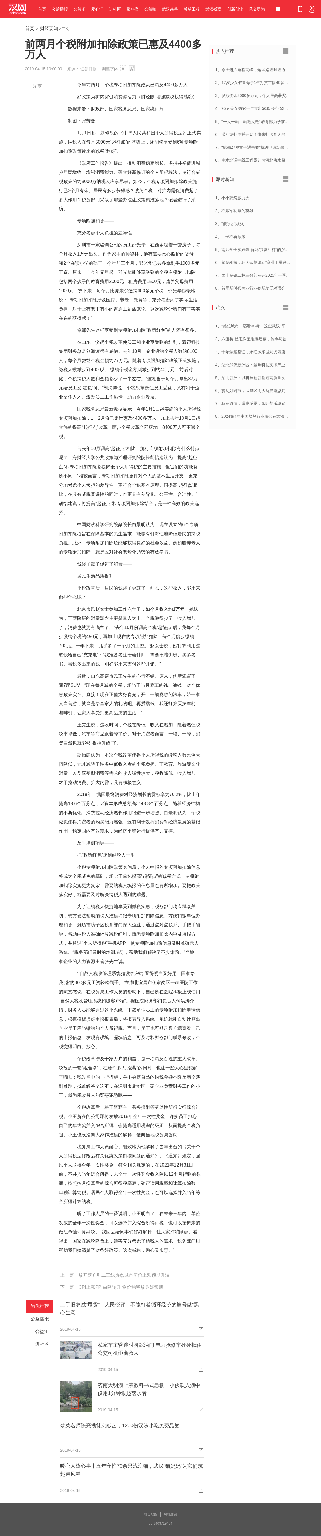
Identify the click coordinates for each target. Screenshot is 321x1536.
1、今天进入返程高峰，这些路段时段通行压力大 (258, 69)
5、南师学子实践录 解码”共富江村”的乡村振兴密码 (260, 249)
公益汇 (80, 9)
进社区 (115, 9)
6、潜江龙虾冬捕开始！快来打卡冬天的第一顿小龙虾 (262, 134)
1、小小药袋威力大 (232, 198)
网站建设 (170, 1514)
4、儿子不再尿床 (230, 236)
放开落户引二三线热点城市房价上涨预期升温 (124, 1275)
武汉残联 (213, 9)
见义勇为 (257, 9)
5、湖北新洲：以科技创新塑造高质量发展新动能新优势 (264, 377)
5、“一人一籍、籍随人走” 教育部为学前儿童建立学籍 (262, 121)
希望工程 (192, 9)
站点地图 (151, 1514)
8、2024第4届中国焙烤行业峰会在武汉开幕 (253, 416)
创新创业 (235, 9)
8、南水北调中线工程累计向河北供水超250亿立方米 (261, 160)
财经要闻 (49, 28)
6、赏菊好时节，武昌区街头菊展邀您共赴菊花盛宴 (260, 390)
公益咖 (150, 9)
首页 (42, 9)
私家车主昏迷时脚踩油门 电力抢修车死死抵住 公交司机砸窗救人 (150, 1349)
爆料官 (133, 9)
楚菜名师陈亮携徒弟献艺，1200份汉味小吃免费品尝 (119, 1425)
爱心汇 (97, 9)
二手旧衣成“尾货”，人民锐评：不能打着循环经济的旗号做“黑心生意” (129, 1309)
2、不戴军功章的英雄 (234, 210)
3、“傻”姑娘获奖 (229, 223)
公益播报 (60, 9)
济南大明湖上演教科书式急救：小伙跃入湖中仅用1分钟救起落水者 (149, 1389)
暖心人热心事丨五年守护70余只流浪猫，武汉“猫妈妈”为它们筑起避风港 (131, 1470)
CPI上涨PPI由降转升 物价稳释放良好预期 (120, 1287)
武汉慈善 (170, 9)
